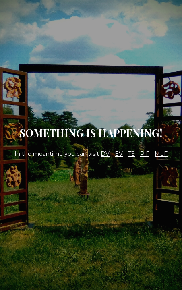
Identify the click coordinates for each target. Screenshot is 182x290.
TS (131, 153)
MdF (161, 153)
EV (119, 153)
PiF (144, 153)
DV (105, 153)
